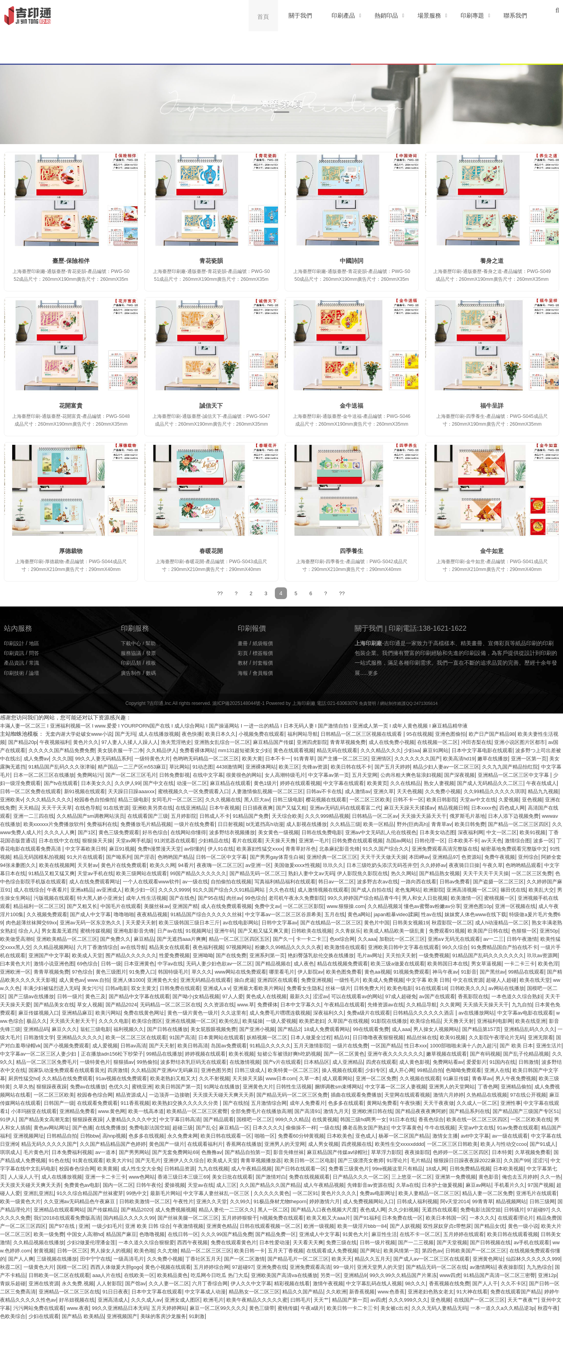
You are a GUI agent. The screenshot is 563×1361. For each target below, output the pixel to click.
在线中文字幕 (418, 774)
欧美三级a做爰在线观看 (421, 979)
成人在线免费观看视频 (515, 914)
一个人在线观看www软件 (313, 889)
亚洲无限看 (375, 1061)
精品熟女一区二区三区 (215, 1332)
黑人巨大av (28, 807)
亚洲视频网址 (320, 1160)
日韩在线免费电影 (256, 840)
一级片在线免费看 (80, 832)
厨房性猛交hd (25, 1102)
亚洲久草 (124, 799)
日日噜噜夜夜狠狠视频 (201, 1061)
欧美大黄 (388, 758)
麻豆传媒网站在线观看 (140, 1127)
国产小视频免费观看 (468, 1061)
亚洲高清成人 (104, 1340)
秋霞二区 (394, 1299)
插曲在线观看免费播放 (464, 1119)
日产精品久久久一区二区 (310, 1209)
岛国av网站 (375, 848)
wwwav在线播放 (431, 824)
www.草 (459, 1020)
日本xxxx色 (308, 815)
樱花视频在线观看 (102, 807)
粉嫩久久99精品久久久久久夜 (221, 963)
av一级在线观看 (274, 1168)
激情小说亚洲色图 (52, 979)
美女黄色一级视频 (209, 840)
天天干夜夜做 (36, 1135)
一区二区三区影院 (36, 922)
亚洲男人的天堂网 (71, 1176)
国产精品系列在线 (110, 1143)
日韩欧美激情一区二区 (202, 1234)
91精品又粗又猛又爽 (168, 881)
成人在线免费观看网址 (252, 889)
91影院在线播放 (132, 1045)
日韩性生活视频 (356, 1111)
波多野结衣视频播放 (160, 840)
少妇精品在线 (177, 848)
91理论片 (269, 1193)
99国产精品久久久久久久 (325, 881)
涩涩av (496, 1012)
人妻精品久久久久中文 (350, 1143)
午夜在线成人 (253, 791)
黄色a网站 (136, 930)
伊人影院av (366, 988)
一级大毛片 (363, 1053)
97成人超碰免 (25, 1020)
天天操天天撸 (248, 848)
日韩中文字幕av (91, 938)
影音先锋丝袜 (113, 1184)
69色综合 (88, 979)
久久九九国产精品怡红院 (140, 774)
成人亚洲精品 (295, 1086)
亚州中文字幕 (16, 1348)
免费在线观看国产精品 (495, 1332)
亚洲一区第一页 (122, 766)
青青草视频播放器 (124, 1193)
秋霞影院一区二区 (276, 938)
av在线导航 (55, 963)
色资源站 (536, 865)
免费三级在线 (66, 1283)
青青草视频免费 (411, 741)
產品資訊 (15, 662)
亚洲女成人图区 (179, 1340)
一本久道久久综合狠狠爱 (416, 1275)
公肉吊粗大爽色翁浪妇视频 (77, 782)
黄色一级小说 (177, 1266)
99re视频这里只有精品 (310, 1201)
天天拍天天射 (382, 971)
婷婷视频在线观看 (100, 1078)
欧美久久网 (246, 873)
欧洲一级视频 (518, 1258)
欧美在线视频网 (132, 873)
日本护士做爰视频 (441, 1217)
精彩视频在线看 (218, 1324)
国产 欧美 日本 (389, 1070)
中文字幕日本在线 (118, 881)
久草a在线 (404, 1217)
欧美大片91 (531, 1184)
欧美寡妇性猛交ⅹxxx (267, 856)
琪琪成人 (376, 1176)
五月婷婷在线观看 (155, 1275)
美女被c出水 (445, 1348)
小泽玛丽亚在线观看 (201, 1135)
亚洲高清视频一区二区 (137, 906)
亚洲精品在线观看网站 (154, 1242)
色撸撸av (31, 1184)
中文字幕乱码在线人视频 (306, 1324)
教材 (243, 662)
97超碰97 (108, 1250)
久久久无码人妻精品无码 (493, 1348)
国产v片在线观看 (225, 1086)
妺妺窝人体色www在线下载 (261, 930)
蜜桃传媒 (330, 1348)
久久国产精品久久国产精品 (256, 1217)
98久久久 (350, 1324)
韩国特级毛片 (219, 988)
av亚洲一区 (348, 873)
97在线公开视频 (91, 1127)
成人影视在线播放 (200, 832)
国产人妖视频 (50, 1266)
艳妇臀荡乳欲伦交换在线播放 (297, 971)
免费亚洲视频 (417, 996)
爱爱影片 (434, 1086)
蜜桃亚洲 (193, 1111)
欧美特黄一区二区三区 (278, 1094)
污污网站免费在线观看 (63, 1348)
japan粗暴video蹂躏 (176, 930)
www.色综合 (289, 1037)
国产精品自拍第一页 (69, 1184)
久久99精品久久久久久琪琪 (243, 799)
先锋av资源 (493, 766)
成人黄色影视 (367, 1086)
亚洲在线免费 (353, 807)
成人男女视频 (113, 1176)
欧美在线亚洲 (283, 1045)
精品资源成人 (222, 1119)
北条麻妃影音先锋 (353, 856)
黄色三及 (255, 1012)
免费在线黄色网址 (391, 1029)
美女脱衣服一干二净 (206, 750)
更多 (373, 672)
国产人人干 (424, 1324)
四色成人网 (339, 815)
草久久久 (249, 988)
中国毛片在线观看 (402, 914)
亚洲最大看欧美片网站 (392, 1004)
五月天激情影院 (169, 1070)
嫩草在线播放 (83, 766)
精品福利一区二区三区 (314, 914)
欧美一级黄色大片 (69, 1234)
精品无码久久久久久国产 (381, 1168)
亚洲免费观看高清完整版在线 (466, 856)
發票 (152, 652)
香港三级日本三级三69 (119, 1209)
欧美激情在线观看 (282, 963)
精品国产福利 (284, 1160)
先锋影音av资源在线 (364, 1217)
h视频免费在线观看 (436, 1250)
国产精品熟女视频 (22, 889)
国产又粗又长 (360, 914)
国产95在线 (460, 906)
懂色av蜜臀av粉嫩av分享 (174, 922)
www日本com (301, 1102)
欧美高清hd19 (47, 766)
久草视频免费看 (375, 1184)
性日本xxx (280, 1070)
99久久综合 (400, 963)
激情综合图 (502, 848)
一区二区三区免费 (121, 889)
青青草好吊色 (311, 856)
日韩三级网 (68, 1242)
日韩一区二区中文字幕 (268, 865)
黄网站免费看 (533, 1127)
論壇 (35, 672)
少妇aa (519, 750)
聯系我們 (516, 15)
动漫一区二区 (441, 782)
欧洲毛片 (212, 1340)
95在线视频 (446, 733)
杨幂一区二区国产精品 (160, 1168)
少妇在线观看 (107, 1357)
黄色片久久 (130, 741)
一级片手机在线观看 (516, 963)
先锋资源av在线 (49, 1029)
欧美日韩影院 (226, 807)
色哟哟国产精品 (218, 865)
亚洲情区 (527, 758)
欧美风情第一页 (168, 1291)
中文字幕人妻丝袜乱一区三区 (238, 1225)
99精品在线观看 (39, 996)
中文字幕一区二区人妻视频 (465, 1111)
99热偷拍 (80, 1086)
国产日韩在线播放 (493, 1045)
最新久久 (474, 1012)
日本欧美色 (91, 1168)
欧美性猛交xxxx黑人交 (477, 955)
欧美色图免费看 (402, 988)
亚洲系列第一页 (239, 971)
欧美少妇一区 (343, 897)
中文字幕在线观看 (41, 791)
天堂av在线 (182, 1217)
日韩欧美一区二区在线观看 (486, 1307)
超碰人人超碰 (52, 1004)
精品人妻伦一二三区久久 (334, 1242)
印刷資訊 (15, 652)
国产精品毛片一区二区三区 (99, 1299)
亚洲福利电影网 (245, 1045)
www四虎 (344, 1316)
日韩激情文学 (396, 1053)
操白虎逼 (340, 996)
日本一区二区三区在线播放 (242, 774)
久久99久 (304, 1234)
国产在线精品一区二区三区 (146, 938)
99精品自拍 (425, 1094)
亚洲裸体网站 (435, 766)
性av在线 (214, 930)
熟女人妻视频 (143, 791)
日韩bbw (385, 1160)
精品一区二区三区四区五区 (127, 955)
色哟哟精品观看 (74, 881)
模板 (152, 662)
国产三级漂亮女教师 (231, 1193)
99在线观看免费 (150, 1053)
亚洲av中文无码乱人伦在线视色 (319, 840)
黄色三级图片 (152, 988)
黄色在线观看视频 (392, 750)
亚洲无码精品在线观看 (299, 996)
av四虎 (388, 1340)
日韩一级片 (227, 1012)
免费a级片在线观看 (73, 1037)
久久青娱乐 (204, 947)
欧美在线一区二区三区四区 (161, 1152)
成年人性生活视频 (390, 906)
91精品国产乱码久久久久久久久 (476, 971)
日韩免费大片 (510, 1004)
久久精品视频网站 (529, 955)
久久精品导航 (88, 1029)
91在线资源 (477, 807)
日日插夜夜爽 (66, 815)
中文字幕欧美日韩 (81, 856)
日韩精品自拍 (356, 1160)
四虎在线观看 (331, 1086)
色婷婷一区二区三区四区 (298, 1184)
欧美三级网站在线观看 (265, 881)
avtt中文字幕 (236, 1168)
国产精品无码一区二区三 (389, 881)
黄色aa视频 (438, 988)
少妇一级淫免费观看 (254, 782)
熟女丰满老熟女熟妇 (386, 938)
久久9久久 (484, 1078)
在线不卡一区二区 (108, 1275)
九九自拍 (195, 1029)
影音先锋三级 (319, 1045)
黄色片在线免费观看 (204, 873)
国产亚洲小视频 (28, 1053)
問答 (35, 652)
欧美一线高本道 (322, 1135)
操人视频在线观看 (331, 1094)
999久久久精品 (522, 1143)
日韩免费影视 (382, 774)
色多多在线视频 (447, 1160)
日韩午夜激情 (430, 955)
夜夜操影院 (251, 1184)
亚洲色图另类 (196, 1094)
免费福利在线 (539, 824)
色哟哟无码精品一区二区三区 (339, 758)
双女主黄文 (269, 1004)
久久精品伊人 (250, 750)
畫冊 (243, 643)
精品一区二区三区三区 (520, 1283)
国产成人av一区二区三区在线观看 (242, 1299)
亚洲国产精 (471, 914)
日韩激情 (489, 1086)
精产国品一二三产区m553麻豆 (297, 766)
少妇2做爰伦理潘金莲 (357, 1275)
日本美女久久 (338, 782)
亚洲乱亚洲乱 (46, 1225)
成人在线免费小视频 (457, 741)
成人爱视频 (510, 1061)
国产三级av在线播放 (186, 1012)
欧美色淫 (19, 988)
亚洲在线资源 (509, 1316)
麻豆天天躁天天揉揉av (228, 815)
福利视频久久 (452, 1045)
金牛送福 (351, 405)
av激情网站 (340, 1307)
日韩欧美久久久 (56, 1012)
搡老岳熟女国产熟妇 (79, 1160)
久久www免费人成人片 (490, 832)
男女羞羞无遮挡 (458, 938)
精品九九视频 (295, 799)
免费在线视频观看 (254, 1209)
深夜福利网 (415, 840)
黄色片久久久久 (369, 1225)
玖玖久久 (429, 873)
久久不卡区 (455, 1324)
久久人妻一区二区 (86, 1324)
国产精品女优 (142, 1266)
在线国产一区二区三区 (497, 1340)
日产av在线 (14, 947)
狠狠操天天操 (52, 848)
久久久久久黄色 (297, 1225)
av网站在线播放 (97, 1012)
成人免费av (156, 758)
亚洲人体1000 (216, 996)
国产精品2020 (237, 1242)
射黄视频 (347, 1283)
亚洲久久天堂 (273, 1234)
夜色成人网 (490, 1242)
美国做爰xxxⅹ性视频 (390, 873)
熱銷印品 (387, 15)
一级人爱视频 (16, 1045)
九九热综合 (401, 1307)
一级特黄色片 (25, 1086)
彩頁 (243, 652)
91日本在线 (81, 1152)
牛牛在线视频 (159, 1160)
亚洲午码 (72, 947)
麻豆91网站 (545, 750)
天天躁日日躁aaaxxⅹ (413, 791)
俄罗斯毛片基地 (332, 824)
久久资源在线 (431, 1020)
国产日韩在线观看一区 (206, 1201)
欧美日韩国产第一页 (231, 1111)
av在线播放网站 (189, 1037)
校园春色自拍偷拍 (416, 799)
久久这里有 (487, 1029)
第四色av (201, 1291)
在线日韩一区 (414, 1266)
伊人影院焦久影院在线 (502, 881)
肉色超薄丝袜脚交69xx (387, 930)
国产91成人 (349, 1176)
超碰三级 (444, 1152)
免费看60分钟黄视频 (50, 1168)
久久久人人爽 (537, 832)
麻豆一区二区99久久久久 (256, 1348)
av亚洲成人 (310, 897)
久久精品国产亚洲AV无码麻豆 (140, 1094)
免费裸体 (483, 1020)
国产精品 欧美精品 (150, 1357)
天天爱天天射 (504, 930)
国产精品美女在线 (254, 1020)
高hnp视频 (412, 1160)
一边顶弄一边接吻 (264, 1119)
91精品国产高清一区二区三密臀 (397, 1316)
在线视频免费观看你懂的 (314, 1291)
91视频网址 (44, 947)
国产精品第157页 (268, 1053)
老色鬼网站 (68, 906)
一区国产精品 (248, 1070)
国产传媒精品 (201, 1242)
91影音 (536, 988)
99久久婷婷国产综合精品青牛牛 (63, 914)
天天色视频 (152, 799)
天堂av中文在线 (265, 807)
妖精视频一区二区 (82, 1061)
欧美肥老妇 (49, 1045)
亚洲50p (420, 947)
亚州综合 (36, 873)
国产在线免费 (201, 971)
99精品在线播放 (55, 1078)
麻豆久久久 (383, 1045)
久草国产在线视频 (88, 1045)
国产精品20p (62, 741)
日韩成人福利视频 (494, 1234)
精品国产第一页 (358, 1340)
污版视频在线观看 (292, 906)
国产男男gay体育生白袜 (327, 865)
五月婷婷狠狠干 (390, 1250)
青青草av (344, 832)
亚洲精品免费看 (248, 1135)
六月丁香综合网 (130, 1324)
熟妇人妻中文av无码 (447, 881)
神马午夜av (510, 988)
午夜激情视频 (378, 1258)
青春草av (517, 1102)
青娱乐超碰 (475, 1316)
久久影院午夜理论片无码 (328, 1061)
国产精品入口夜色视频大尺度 (438, 1242)
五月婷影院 (27, 824)
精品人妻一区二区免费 (528, 1225)
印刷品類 (132, 662)
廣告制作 (132, 672)
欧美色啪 (455, 1283)
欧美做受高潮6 (451, 947)
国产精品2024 (326, 1020)
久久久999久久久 (421, 1340)
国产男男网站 (509, 1176)
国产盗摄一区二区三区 (124, 897)
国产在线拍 (377, 1127)
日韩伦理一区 (408, 848)
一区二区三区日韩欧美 (251, 1176)
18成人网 (352, 1201)
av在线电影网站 (49, 938)
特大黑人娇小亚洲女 (341, 906)
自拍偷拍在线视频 (399, 889)
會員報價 (264, 672)
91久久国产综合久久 (403, 856)
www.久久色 (122, 1004)
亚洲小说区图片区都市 (36, 750)
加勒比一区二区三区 (301, 955)
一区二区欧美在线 (218, 1152)
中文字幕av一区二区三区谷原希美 (55, 930)
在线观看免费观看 (229, 1127)
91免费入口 (186, 988)
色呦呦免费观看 (461, 1094)
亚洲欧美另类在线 (516, 807)
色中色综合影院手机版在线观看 (184, 889)
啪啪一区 (11, 1168)
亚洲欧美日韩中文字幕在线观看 (345, 963)
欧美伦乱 (524, 1037)
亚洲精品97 (509, 865)
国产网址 (135, 1291)
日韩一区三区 (377, 1283)
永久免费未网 (485, 1160)
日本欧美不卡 (444, 848)
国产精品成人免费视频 (424, 1184)
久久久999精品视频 (181, 824)
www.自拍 (183, 996)
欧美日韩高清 (41, 1070)
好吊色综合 (77, 840)
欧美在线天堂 (88, 1004)
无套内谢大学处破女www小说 (81, 733)
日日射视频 (118, 832)
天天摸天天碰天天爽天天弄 (322, 1119)
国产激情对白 (213, 1209)
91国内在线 (461, 1086)
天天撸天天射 (206, 1045)
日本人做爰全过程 (129, 1061)
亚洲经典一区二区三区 (387, 865)
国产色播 (337, 1152)
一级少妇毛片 (290, 1258)
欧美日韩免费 (374, 832)
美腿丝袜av (440, 914)
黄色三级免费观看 (39, 840)
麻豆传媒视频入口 (278, 1029)
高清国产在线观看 (377, 815)
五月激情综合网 (413, 1127)
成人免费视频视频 (279, 1242)
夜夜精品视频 (473, 922)
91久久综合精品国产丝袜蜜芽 (102, 1225)
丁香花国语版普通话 (524, 840)
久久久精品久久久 (486, 750)
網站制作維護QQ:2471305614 (409, 703)
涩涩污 (423, 1193)
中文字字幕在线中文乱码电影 (470, 1193)
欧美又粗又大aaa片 (486, 1250)
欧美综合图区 (436, 1037)
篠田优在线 (181, 906)
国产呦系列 (158, 865)
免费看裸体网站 (289, 750)
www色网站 (75, 1209)
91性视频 (31, 865)
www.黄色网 (284, 1135)
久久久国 (184, 758)
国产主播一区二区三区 (485, 758)
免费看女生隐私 (442, 1004)
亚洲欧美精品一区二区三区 (505, 947)
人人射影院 (22, 1324)
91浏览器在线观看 (135, 848)
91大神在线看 (448, 1332)
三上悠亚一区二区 (364, 1209)
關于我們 (301, 15)
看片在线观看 (212, 848)
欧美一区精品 (276, 832)
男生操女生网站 (248, 906)
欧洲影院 (97, 906)
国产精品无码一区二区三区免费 (395, 1119)
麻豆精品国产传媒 (331, 741)
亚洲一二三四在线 (424, 815)
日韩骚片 (82, 1250)
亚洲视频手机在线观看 (256, 914)
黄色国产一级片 (508, 1168)
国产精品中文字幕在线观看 (301, 1012)
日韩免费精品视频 (388, 1201)
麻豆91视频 (120, 856)
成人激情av (97, 799)
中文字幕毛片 (189, 774)
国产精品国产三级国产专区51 (171, 1143)
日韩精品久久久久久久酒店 (133, 1037)
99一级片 (191, 1307)
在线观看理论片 (127, 1258)
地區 (35, 643)
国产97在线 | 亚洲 (250, 1258)
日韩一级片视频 (105, 1283)
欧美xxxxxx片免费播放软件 (487, 824)
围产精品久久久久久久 (93, 971)
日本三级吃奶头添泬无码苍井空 (481, 873)
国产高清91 (495, 1135)
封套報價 (264, 662)
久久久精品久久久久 (367, 799)
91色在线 (466, 1184)
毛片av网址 (349, 971)
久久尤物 (480, 1283)
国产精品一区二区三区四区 (427, 832)
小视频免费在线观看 (277, 733)
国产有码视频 (400, 1078)
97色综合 (121, 988)
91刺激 (272, 1357)
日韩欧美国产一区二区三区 (248, 1291)
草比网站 (348, 766)
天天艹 (328, 1340)
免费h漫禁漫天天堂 (160, 856)
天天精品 (383, 807)
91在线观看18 (17, 1012)
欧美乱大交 (212, 906)
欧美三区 (466, 766)
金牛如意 (491, 551)
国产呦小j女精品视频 (362, 1012)
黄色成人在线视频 (438, 1012)
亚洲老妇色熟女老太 (404, 1332)
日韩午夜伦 (126, 1217)
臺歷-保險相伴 (71, 260)
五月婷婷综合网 (49, 1307)
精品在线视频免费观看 (361, 979)
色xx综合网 (237, 955)
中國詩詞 (351, 260)
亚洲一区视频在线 (264, 922)
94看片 (271, 873)
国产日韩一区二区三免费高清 (507, 1324)
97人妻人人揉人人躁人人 (177, 741)
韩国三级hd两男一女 (39, 1152)
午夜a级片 (356, 1348)
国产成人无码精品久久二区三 (198, 791)
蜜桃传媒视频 (496, 938)
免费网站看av (403, 1086)
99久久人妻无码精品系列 (228, 758)
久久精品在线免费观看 (72, 1102)
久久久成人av (140, 1340)
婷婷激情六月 (395, 1234)
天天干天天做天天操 (441, 865)
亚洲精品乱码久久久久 (319, 1053)
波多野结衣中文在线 (527, 1086)
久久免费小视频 (188, 799)
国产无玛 (131, 733)
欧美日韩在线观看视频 (206, 1275)
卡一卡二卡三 (204, 955)
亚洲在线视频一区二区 (483, 1037)
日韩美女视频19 (231, 938)
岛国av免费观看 (80, 1070)
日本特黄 (342, 1184)
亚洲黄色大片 (317, 1111)
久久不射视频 (229, 1102)
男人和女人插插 (262, 1152)
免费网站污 (291, 774)
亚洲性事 (113, 1135)
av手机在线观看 (270, 1283)
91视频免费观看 (474, 988)
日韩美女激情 (253, 1275)
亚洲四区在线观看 (376, 996)
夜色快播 (203, 733)
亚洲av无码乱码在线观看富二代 (159, 815)
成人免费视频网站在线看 (85, 1119)
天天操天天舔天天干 (285, 824)
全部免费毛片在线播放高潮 (445, 1135)
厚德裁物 (70, 551)
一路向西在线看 (39, 897)
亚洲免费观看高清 (155, 1307)
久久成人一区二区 (77, 1135)
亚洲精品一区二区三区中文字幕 (188, 782)
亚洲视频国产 (192, 1357)
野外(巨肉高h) (313, 832)
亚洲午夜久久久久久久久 (304, 1078)
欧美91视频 (482, 840)
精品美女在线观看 (94, 963)
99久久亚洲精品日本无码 (150, 1348)
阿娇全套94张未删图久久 (80, 873)
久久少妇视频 (523, 1242)
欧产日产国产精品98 (524, 733)
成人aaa (182, 1053)
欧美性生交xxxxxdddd (194, 1176)
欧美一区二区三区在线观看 (501, 1053)
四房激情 (91, 1094)
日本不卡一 (416, 758)
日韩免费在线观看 (308, 1004)
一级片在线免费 (210, 1070)
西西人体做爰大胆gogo (508, 1299)
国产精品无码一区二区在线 (290, 1307)
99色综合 (508, 906)
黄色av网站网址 (304, 1152)
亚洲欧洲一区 (49, 988)
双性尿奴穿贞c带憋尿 (96, 1266)
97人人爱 (402, 1012)
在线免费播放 (367, 1152)
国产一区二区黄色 (249, 1078)
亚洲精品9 (242, 1316)
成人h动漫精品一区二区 (330, 938)
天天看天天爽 (30, 1283)
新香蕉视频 (330, 1332)
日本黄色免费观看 (231, 1029)
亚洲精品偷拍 (36, 1119)
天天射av (166, 873)
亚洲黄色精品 (413, 1258)
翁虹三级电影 (416, 1045)
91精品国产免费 (99, 824)
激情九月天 (525, 1135)
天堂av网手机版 (91, 848)
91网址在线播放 (278, 1111)
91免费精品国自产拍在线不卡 (453, 963)
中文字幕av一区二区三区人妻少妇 (482, 1070)
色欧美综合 (75, 1357)
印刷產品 (344, 15)
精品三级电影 (457, 799)
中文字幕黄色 (124, 1160)
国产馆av (50, 1324)
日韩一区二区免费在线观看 (305, 791)
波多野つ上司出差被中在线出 (104, 758)
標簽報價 (264, 652)
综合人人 (425, 938)
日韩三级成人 (232, 1094)
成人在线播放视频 (167, 733)
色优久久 (168, 1111)
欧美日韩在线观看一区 (532, 1160)
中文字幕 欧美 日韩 (537, 996)
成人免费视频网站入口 (442, 1234)
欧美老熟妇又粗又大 (185, 1102)
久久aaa (264, 955)
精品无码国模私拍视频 (72, 865)
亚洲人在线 (497, 1094)
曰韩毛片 (306, 1340)
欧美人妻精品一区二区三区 (465, 1225)
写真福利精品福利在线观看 (457, 889)
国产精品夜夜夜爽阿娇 (57, 1143)
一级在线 (41, 1160)
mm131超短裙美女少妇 (339, 750)
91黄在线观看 (497, 1184)
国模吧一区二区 (139, 1012)
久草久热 (66, 1111)
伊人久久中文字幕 (173, 1324)
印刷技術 (15, 672)
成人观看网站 (362, 1102)
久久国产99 (398, 1193)
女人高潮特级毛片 (500, 774)
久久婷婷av (536, 873)
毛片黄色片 (404, 1176)
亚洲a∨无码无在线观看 (358, 955)
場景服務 (430, 15)
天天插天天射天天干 (356, 1037)
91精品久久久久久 (124, 1070)
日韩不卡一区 (190, 807)
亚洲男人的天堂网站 (525, 1111)
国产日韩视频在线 (225, 1283)
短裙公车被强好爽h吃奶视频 (189, 1078)
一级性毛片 (450, 996)
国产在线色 (429, 906)
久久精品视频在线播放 (300, 1275)
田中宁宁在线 (440, 1291)
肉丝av (485, 906)
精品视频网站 (36, 1242)
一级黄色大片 (424, 1299)
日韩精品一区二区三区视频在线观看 (385, 733)
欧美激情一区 (173, 914)
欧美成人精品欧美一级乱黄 (255, 947)
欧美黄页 (77, 791)
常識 (35, 662)
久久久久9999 (379, 897)
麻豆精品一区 (499, 1152)
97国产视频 (547, 1217)
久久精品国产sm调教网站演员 (485, 815)
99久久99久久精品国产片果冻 (294, 1316)
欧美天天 (146, 1299)
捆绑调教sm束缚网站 (403, 1111)
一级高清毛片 (476, 1291)
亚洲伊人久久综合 (41, 1193)
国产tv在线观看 (300, 782)
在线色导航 (447, 807)
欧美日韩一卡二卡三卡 (399, 1348)
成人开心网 (394, 1094)
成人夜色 (320, 979)
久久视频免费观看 (361, 922)
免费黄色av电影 (55, 1217)
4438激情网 (401, 766)
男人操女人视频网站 (220, 1053)
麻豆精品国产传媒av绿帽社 (166, 1184)
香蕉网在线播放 (28, 1176)
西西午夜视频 (465, 1275)
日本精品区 (262, 1086)
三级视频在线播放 (399, 1291)
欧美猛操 (549, 1037)
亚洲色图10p (223, 922)
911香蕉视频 (269, 1127)
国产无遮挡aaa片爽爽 (65, 955)
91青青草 (443, 758)
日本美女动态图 (380, 840)
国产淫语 (186, 865)
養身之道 (491, 260)
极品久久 (318, 1037)
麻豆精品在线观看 (482, 782)
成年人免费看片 (454, 1127)
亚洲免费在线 (114, 1307)
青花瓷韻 (211, 260)
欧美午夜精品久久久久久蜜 (259, 1340)
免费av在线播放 (135, 1111)
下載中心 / (134, 643)
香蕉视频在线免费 (386, 1324)
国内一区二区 (93, 1217)
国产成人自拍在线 (30, 906)
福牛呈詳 (491, 405)
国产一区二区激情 (41, 1299)
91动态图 (373, 766)
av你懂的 (197, 856)
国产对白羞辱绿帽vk (416, 1061)
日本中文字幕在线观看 (110, 1332)
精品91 (162, 1061)
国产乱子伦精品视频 (444, 1078)
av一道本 (479, 1176)
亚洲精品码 (352, 1045)
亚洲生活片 (423, 1070)
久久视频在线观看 (450, 1102)
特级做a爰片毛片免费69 (327, 930)
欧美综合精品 (171, 1045)
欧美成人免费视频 (489, 996)
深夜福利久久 (30, 1037)
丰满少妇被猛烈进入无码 (170, 1004)
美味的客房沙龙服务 (236, 1357)
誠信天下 (211, 405)
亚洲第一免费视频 (411, 1209)
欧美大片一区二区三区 (224, 1266)
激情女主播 (204, 1168)
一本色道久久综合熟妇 (149, 1020)
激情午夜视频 (256, 1324)
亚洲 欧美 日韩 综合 (334, 1258)
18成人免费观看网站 (102, 1053)
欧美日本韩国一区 (52, 1258)
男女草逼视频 (515, 979)
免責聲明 (364, 703)
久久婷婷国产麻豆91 (180, 897)
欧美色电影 (543, 1004)
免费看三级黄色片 (258, 1201)
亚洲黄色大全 (252, 996)
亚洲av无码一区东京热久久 (451, 930)
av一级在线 (361, 889)
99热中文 (152, 1225)
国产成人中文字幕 (408, 922)
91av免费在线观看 (243, 1160)
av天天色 (475, 848)
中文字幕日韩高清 (402, 1143)
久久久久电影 (400, 1037)
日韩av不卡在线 (60, 799)
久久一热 (513, 1209)
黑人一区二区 (383, 1242)
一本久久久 (90, 1258)
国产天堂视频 (184, 1283)
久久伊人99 (372, 782)
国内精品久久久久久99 (272, 1250)
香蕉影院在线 (102, 1020)
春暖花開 (211, 551)
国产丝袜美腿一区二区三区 (336, 1250)
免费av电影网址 (410, 1225)
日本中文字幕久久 (519, 1020)
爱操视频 (154, 1217)
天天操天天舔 (265, 1102)
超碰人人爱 (13, 1225)
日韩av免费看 (77, 897)
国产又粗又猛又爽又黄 (113, 947)
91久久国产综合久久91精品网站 (439, 897)
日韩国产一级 (187, 1127)
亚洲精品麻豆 (319, 1029)
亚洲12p (449, 1316)
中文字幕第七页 (468, 1201)
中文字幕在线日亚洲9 (322, 1168)
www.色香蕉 (362, 1332)
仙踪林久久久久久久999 (351, 1299)
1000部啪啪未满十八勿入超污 (332, 1070)
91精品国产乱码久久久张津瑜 (222, 766)
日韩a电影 (240, 1004)
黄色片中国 (196, 938)
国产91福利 (527, 1250)
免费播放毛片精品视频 (27, 832)
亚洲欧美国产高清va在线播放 (166, 1316)
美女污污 (214, 1004)
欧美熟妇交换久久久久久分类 (324, 1127)
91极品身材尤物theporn (347, 1234)
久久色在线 (495, 897)
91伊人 (218, 1143)
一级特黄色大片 (281, 758)
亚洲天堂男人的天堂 (230, 1307)
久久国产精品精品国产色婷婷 (450, 1168)
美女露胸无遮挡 (163, 766)
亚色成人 (119, 1168)
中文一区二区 (448, 840)
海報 (243, 672)
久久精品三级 (240, 832)
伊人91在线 (226, 856)
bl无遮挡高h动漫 (155, 832)
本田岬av (481, 865)
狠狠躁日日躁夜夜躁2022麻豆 (345, 1193)
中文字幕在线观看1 (150, 1135)
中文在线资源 (16, 1004)
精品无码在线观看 (439, 750)
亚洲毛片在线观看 (22, 1234)
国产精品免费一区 (514, 1266)
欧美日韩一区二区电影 (176, 1193)
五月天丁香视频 (44, 1291)
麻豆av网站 (480, 1217)
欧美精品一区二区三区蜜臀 (376, 1135)
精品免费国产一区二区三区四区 (187, 1258)
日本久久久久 (535, 1152)
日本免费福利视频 (442, 1176)
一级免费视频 (418, 971)
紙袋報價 (264, 643)
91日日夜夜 (66, 1332)
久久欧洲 (303, 1332)
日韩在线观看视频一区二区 (466, 1258)
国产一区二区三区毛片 (335, 774)
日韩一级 (113, 979)
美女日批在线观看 (172, 1209)
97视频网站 (168, 963)
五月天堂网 (27, 782)
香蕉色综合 (111, 1152)
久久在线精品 (107, 791)
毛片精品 (295, 1193)
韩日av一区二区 (512, 889)
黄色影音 (447, 1209)
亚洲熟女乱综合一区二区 (276, 741)
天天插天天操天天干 (157, 1029)
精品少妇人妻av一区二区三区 (72, 774)
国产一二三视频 (146, 1283)
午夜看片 (254, 897)
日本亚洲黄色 (143, 979)
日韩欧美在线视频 (166, 947)
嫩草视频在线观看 (359, 1078)
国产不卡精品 (434, 1307)
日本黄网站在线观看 (33, 1061)
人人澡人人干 (506, 1201)
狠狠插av (55, 1086)
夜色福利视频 (134, 963)
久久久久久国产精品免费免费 (143, 750)
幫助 (152, 643)
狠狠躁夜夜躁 (96, 1111)
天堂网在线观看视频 (519, 1119)
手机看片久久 (513, 1217)
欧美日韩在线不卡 (532, 766)
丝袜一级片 (477, 1004)
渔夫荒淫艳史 (227, 741)
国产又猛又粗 (102, 815)
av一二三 (400, 955)
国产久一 (174, 955)
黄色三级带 (303, 1348)
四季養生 (351, 551)
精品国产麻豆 (348, 1266)
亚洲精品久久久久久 (441, 1053)
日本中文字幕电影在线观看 (33, 758)
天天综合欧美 (138, 824)
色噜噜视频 (381, 1266)
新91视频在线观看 (363, 791)
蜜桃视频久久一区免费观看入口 (480, 791)
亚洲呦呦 (170, 971)
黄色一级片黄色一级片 (443, 1029)
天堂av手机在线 (215, 881)
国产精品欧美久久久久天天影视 (99, 996)
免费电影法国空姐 (408, 1152)
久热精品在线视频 (47, 1127)
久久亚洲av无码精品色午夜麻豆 (132, 1234)
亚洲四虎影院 (372, 741)
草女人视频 (292, 1020)
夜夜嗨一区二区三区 (307, 873)
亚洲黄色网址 (302, 1299)
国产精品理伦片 (105, 1242)
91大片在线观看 (122, 865)
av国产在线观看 (85, 750)
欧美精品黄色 (46, 1316)
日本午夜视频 (30, 815)
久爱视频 (298, 807)
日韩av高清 (540, 1061)
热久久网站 (546, 881)
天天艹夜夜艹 (543, 1340)
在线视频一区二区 (507, 741)
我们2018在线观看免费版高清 (205, 1250)
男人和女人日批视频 (129, 914)
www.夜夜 (105, 1348)
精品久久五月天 (179, 1299)
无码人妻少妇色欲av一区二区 (229, 979)
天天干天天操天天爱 (204, 1020)
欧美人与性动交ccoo (307, 1176)
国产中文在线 (405, 782)
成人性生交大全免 (36, 1201)
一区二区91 (333, 1225)
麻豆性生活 (69, 1275)
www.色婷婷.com (312, 1283)
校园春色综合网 (184, 1119)
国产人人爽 (360, 1291)
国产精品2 (62, 1053)
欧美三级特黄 (36, 1111)
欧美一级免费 (271, 1266)
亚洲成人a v (347, 1004)
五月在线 (110, 930)
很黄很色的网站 (456, 774)
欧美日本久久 (233, 733)
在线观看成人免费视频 (93, 1291)
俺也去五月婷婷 (480, 1209)
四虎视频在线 (148, 1176)
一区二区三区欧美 (149, 807)
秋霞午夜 (47, 1357)
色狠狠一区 (393, 947)
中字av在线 (177, 979)
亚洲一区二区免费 (403, 1102)
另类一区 (216, 1316)
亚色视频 (322, 807)
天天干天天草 (413, 807)
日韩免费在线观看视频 (331, 848)
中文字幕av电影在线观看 (241, 1037)
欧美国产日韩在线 (355, 947)
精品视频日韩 (275, 815)
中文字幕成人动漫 (163, 1332)
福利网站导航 (321, 733)
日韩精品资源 (77, 1201)
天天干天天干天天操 (71, 889)
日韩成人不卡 (60, 824)
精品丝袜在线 (248, 1061)
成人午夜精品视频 (154, 1201)
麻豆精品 (25, 955)
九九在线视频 (113, 1201)
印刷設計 (15, 643)
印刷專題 (473, 15)
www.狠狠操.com (81, 922)
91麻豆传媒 (489, 1102)
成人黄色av (155, 996)
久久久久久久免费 (144, 1250)
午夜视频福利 (97, 741)
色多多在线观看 (495, 1127)
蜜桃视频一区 (209, 914)
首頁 (264, 16)
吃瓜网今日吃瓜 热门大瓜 (97, 1316)
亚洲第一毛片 (284, 848)
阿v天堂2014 (534, 1234)
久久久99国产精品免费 (461, 1266)
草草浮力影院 (218, 1184)
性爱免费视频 (140, 971)
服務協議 (132, 652)
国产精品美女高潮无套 (257, 1143)
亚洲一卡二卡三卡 (36, 1209)
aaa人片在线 (537, 1307)
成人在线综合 (224, 897)
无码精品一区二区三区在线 (379, 1020)
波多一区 (530, 848)
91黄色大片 (39, 1275)
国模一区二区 (460, 1299)
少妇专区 (367, 1094)
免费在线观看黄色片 (509, 1275)
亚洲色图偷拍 (479, 733)
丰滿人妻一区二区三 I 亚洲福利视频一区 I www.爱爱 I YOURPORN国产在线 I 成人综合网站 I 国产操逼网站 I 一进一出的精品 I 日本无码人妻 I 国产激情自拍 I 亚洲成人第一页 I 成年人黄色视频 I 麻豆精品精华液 (252, 725)
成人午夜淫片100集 (312, 922)
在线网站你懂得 (113, 840)
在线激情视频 (185, 1086)
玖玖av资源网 (534, 971)
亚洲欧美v (327, 799)
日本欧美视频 (429, 1201)
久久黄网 (118, 1029)
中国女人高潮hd (310, 1266)
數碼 (152, 672)
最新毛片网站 (182, 1225)
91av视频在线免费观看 (130, 1102)
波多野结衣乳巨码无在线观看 (130, 1086)
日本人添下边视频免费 (381, 824)
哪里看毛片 (335, 988)
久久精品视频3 (123, 922)
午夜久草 (41, 881)
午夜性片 (244, 1234)
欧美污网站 (352, 1029)
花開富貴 (70, 405)
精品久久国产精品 (267, 1332)
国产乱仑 (469, 1152)
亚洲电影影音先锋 (537, 938)
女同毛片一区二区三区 (504, 799)
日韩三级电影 (61, 807)
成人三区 (210, 1217)
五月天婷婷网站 (203, 1348)
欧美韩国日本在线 (475, 979)
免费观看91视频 (310, 947)
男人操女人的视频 (419, 1283)
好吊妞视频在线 (66, 1340)
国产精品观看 (443, 1143)
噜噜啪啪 (444, 922)
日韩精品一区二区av (233, 824)
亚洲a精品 (280, 897)
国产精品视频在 (287, 979)
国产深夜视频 (129, 782)
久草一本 (332, 1102)
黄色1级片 (519, 782)
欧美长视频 (138, 1078)
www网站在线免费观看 (291, 988)
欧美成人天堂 (46, 971)
